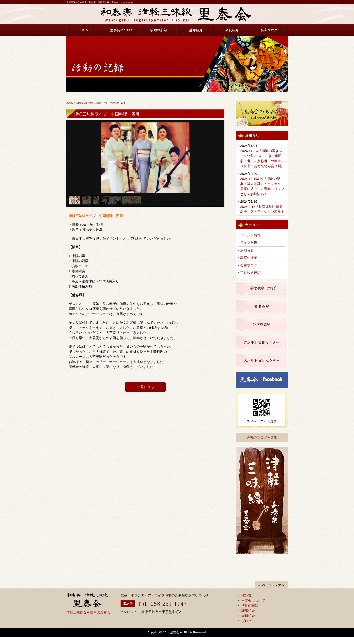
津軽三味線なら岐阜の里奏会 (88, 612)
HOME (84, 30)
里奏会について (121, 30)
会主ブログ (269, 30)
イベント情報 (250, 235)
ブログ (246, 621)
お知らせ (247, 250)
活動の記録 (158, 30)
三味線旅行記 (250, 273)
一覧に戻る (145, 387)
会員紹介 (232, 30)
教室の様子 (248, 258)
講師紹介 (195, 30)
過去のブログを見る (262, 437)
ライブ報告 (248, 242)
